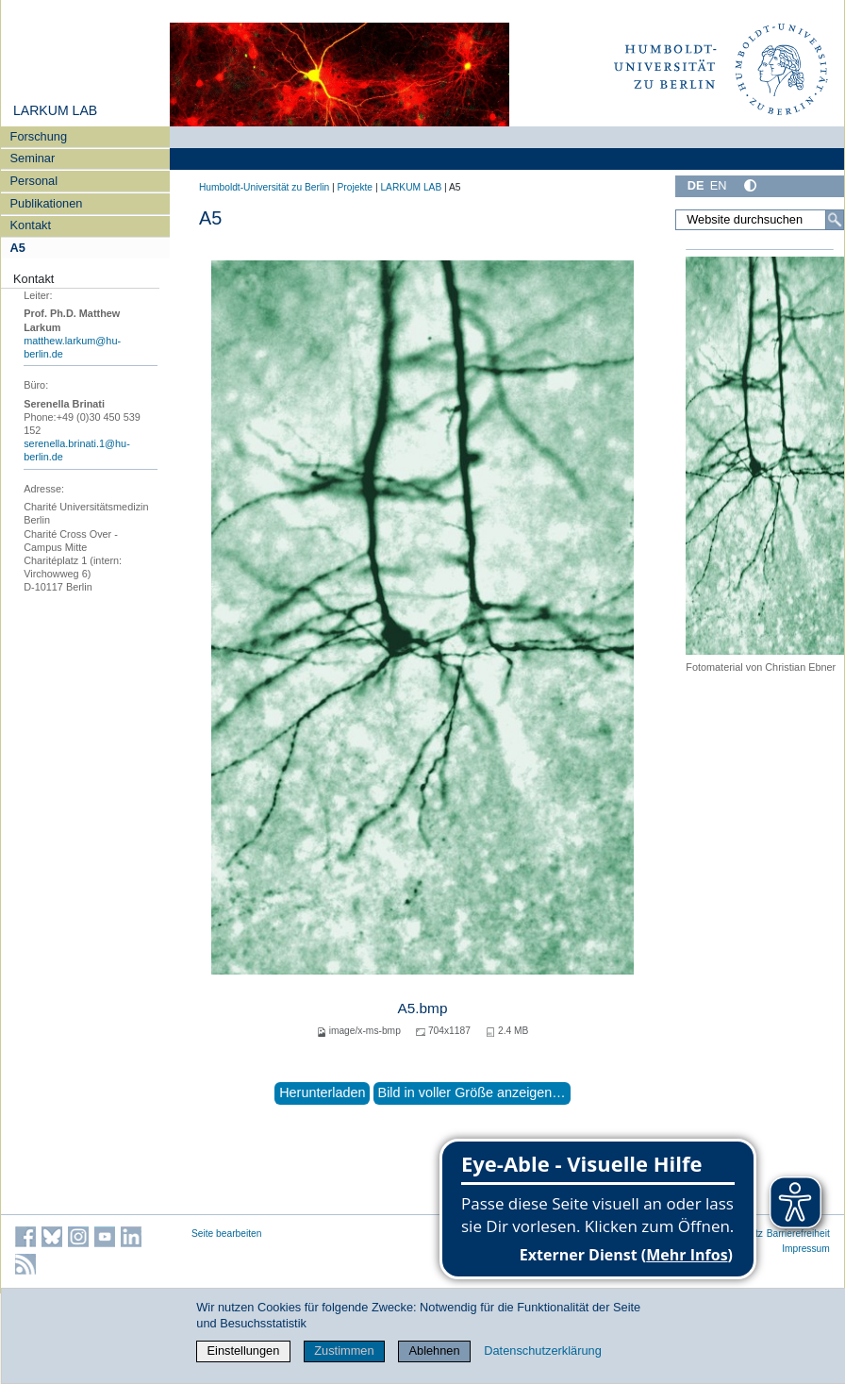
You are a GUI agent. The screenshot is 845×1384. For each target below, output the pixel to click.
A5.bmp (423, 1008)
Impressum (806, 1248)
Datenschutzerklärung (542, 1350)
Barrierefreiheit (798, 1233)
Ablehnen (433, 1350)
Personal (34, 181)
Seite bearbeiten (226, 1233)
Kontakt (30, 225)
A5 (17, 248)
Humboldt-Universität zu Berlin (264, 187)
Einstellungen (243, 1350)
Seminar (33, 158)
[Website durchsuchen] (759, 219)
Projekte (355, 187)
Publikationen (46, 203)
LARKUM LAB (55, 110)
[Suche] (834, 219)
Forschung (38, 136)
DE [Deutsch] (696, 185)
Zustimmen (343, 1350)
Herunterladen (322, 1092)
